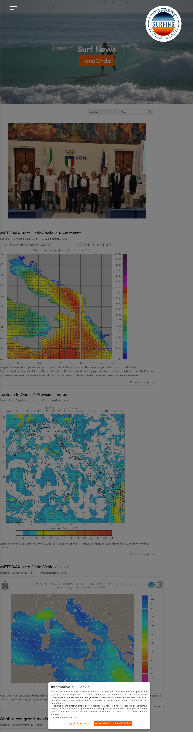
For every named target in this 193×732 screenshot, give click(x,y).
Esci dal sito (70, 717)
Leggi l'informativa (79, 723)
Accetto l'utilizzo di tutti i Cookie (113, 723)
